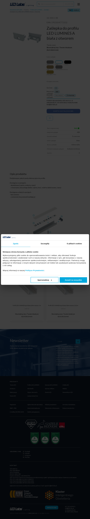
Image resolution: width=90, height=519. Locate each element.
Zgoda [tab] (15, 243)
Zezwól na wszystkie (73, 280)
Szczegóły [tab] (45, 243)
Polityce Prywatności (34, 270)
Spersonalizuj (45, 280)
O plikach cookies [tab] (74, 243)
